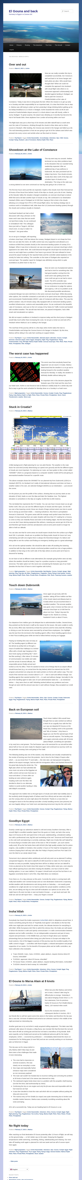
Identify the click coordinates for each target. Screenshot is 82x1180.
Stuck (64, 395)
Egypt (32, 340)
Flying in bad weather (58, 573)
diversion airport (20, 340)
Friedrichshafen (14, 341)
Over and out (17, 64)
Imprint (12, 50)
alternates (53, 338)
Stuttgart (27, 343)
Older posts (13, 1161)
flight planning (13, 1114)
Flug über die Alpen (24, 573)
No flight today (18, 1125)
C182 (61, 138)
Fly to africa (35, 1114)
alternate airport (44, 338)
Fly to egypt (32, 1151)
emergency (38, 340)
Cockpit (11, 140)
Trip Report (18, 138)
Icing (20, 341)
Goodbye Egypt (19, 821)
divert (28, 340)
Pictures (19, 45)
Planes (63, 1114)
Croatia (56, 393)
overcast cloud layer (49, 341)
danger (65, 571)
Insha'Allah (44, 920)
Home (11, 45)
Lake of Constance (30, 140)
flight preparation (20, 393)
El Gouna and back (23, 11)
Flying (16, 140)
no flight (28, 395)
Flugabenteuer (53, 340)
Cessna (66, 138)
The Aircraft (58, 45)
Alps (57, 138)
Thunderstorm (13, 397)
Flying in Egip (45, 1151)
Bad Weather (47, 571)
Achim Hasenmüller (33, 138)
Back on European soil (24, 709)
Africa (41, 697)
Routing (27, 45)
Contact (67, 45)
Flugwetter (44, 573)
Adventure (52, 138)
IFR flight (26, 341)
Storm (60, 395)
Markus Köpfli (41, 140)
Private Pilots (44, 395)
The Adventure (37, 45)
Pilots (61, 341)
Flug (47, 340)
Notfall (40, 341)
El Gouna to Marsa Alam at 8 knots (32, 981)
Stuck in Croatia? (20, 407)
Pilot (47, 140)
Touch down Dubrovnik (24, 585)
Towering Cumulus (61, 575)
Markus (30, 411)
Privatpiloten (17, 343)
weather (20, 397)
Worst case (27, 397)
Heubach (21, 140)
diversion (12, 340)
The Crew (48, 45)
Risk (23, 343)
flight (43, 340)
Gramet (68, 573)
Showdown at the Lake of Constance (33, 149)
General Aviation (56, 1151)
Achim (27, 68)
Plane (51, 140)
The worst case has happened (28, 353)
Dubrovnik (66, 697)
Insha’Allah (16, 911)
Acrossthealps (44, 138)
